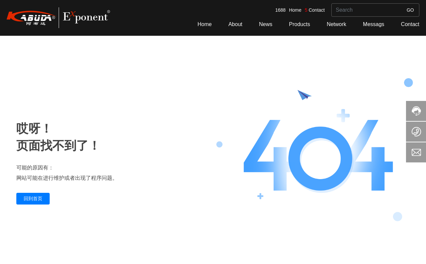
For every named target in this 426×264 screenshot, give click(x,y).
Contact (317, 10)
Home (295, 10)
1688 (280, 10)
